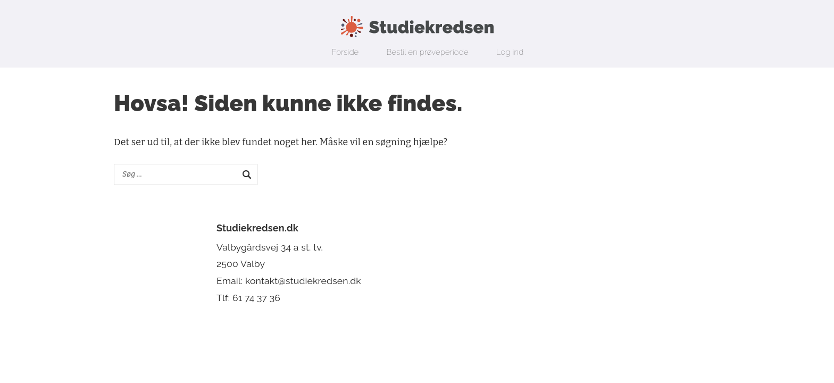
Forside (345, 52)
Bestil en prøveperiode (427, 52)
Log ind (510, 52)
